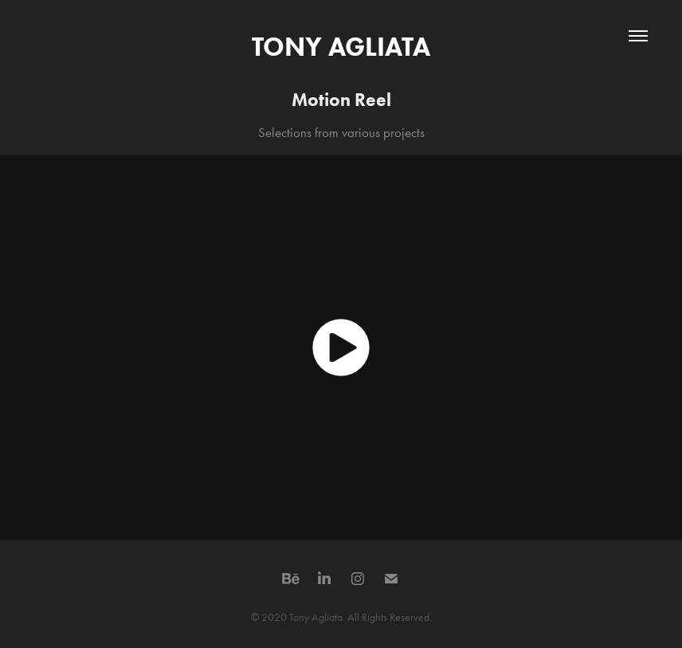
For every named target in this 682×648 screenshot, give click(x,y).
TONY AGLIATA (341, 46)
